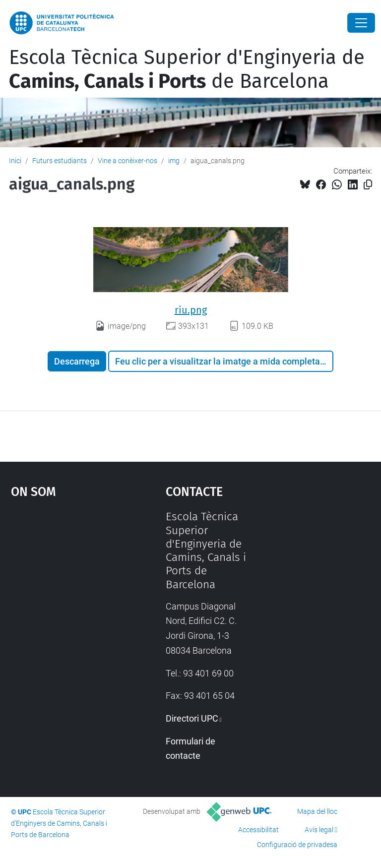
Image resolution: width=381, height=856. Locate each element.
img (174, 161)
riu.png (191, 310)
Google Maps (67, 584)
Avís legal (319, 830)
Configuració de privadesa (297, 845)
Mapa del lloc (317, 811)
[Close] (361, 23)
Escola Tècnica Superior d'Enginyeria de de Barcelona (187, 69)
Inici (15, 161)
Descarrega (77, 361)
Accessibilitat (258, 830)
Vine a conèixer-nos (127, 161)
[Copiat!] (368, 184)
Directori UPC (192, 718)
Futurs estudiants (59, 161)
